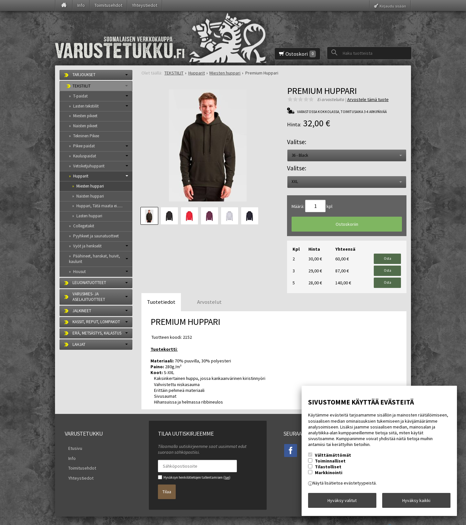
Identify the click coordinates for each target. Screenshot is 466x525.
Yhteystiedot (144, 5)
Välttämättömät (333, 459)
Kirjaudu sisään (393, 5)
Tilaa (166, 480)
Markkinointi (328, 476)
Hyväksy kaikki (416, 502)
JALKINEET (81, 311)
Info (81, 5)
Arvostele (368, 99)
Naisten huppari (90, 196)
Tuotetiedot (161, 293)
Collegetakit (83, 226)
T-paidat (80, 96)
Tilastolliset (328, 470)
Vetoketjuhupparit (89, 166)
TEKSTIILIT (81, 86)
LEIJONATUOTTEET (89, 282)
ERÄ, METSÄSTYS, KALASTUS (96, 333)
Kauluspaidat (84, 156)
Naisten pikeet (85, 126)
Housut (79, 271)
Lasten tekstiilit (86, 106)
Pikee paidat (84, 146)
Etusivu (72, 438)
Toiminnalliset (330, 464)
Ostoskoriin (347, 224)
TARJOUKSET (83, 74)
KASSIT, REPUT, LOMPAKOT (96, 322)
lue (227, 468)
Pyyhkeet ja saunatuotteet (96, 236)
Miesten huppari (90, 186)
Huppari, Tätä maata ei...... (99, 206)
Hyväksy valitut (342, 502)
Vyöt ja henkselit (87, 246)
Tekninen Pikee (86, 136)
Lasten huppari (89, 216)
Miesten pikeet (85, 116)
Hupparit (80, 176)
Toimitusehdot (108, 5)
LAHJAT (78, 344)
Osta (387, 257)
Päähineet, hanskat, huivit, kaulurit (94, 258)
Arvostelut (209, 293)
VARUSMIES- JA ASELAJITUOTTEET (88, 296)
